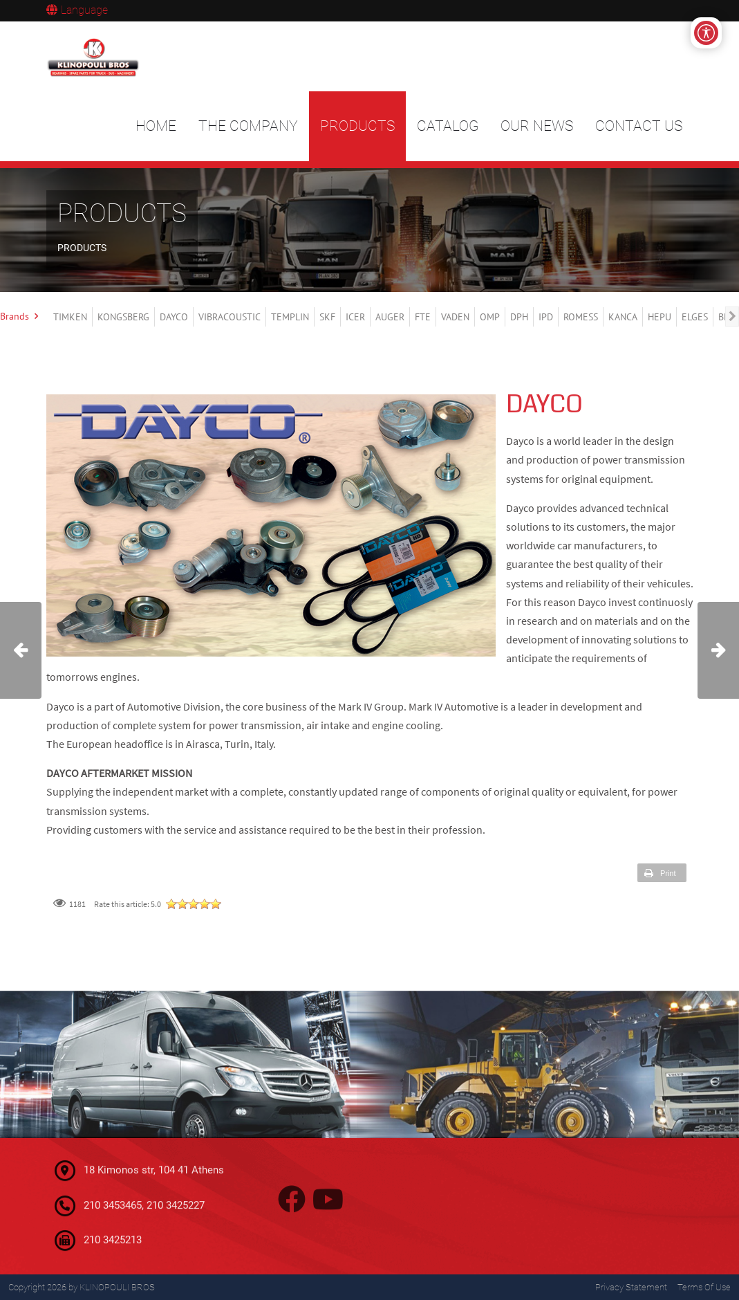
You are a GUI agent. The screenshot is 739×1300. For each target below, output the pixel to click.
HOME (155, 126)
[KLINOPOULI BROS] (95, 56)
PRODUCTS (357, 126)
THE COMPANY (248, 126)
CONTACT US (638, 126)
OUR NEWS (537, 126)
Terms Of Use (704, 1287)
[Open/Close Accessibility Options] (706, 33)
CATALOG (447, 126)
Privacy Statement (631, 1287)
